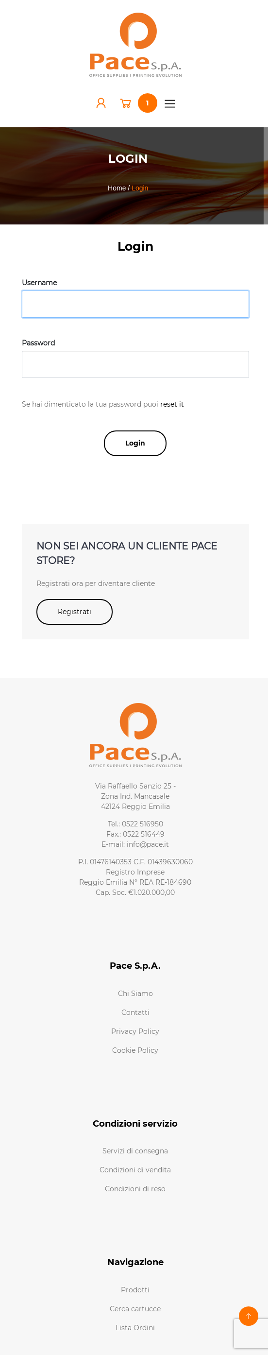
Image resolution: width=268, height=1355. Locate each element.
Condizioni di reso (135, 1188)
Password (38, 343)
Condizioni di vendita (135, 1170)
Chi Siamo (135, 993)
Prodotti (135, 1290)
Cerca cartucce (135, 1308)
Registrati (74, 611)
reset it (172, 404)
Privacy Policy (135, 1031)
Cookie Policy (135, 1050)
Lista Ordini (135, 1327)
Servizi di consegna (135, 1151)
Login (135, 443)
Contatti (135, 1012)
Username (39, 282)
